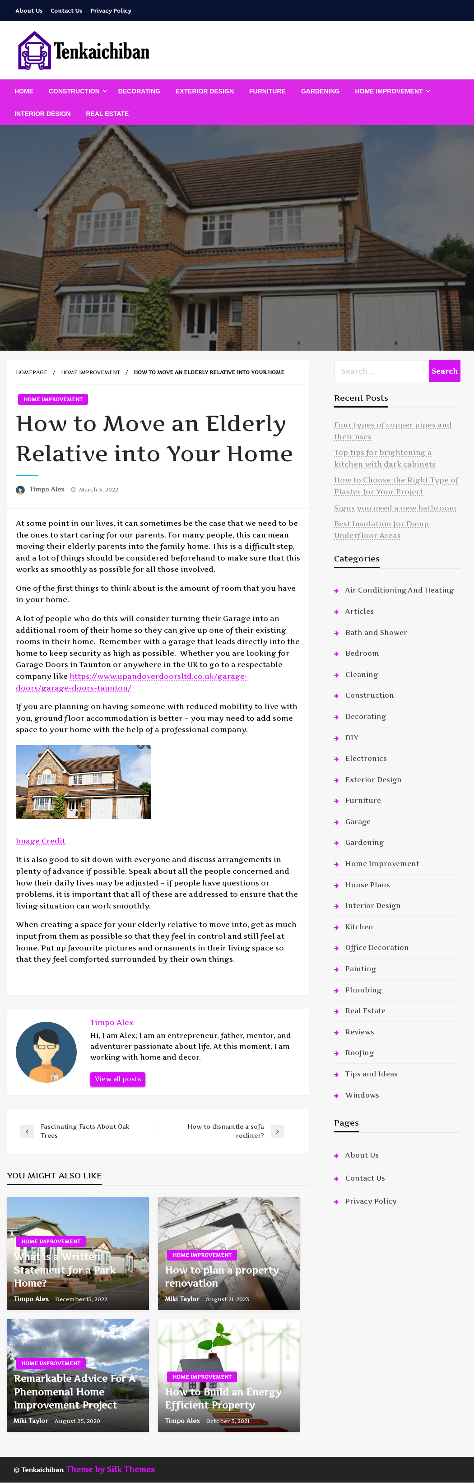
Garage (358, 821)
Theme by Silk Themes (110, 1469)
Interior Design (42, 113)
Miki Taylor (183, 1298)
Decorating (139, 91)
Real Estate (107, 113)
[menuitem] (24, 91)
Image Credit (40, 840)
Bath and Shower (376, 632)
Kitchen (359, 926)
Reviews (359, 1032)
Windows (362, 1095)
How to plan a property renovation (222, 1277)
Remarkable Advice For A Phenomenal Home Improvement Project (75, 1392)
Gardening (320, 91)
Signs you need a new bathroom (395, 507)
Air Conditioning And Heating (399, 590)
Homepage (31, 372)
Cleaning (361, 674)
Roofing (359, 1052)
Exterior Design (205, 91)
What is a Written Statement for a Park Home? (65, 1270)
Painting (360, 968)
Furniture (267, 91)
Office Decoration (377, 947)
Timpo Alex (47, 489)
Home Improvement (389, 91)
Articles (359, 611)
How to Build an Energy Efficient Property (223, 1398)
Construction (74, 91)
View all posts (118, 1079)
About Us (28, 10)
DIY (351, 737)
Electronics (366, 758)
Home (23, 91)
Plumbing (363, 990)
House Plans (367, 885)
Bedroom (362, 653)
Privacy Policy (110, 10)
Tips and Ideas (371, 1074)
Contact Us (66, 10)
